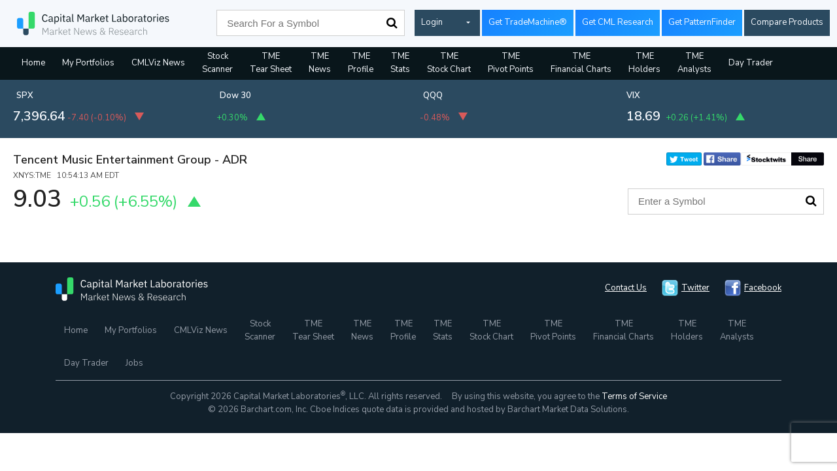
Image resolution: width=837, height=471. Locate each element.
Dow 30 (235, 95)
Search (392, 23)
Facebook (762, 288)
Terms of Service (634, 396)
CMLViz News (158, 63)
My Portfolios (88, 63)
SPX (24, 95)
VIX (633, 95)
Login (432, 22)
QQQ (433, 95)
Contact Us (626, 288)
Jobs (134, 363)
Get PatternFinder (702, 22)
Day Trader (750, 63)
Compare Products (787, 22)
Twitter (695, 288)
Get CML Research (617, 22)
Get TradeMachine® (527, 22)
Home (33, 63)
